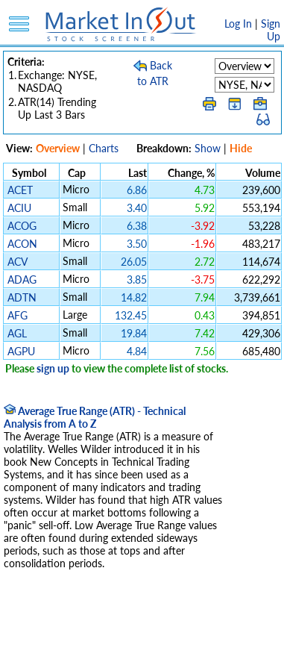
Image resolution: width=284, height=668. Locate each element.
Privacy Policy (97, 636)
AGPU (21, 351)
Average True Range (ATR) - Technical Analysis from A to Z (95, 417)
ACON (22, 243)
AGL (17, 333)
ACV (17, 261)
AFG (17, 315)
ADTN (22, 297)
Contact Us (175, 649)
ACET (20, 190)
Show (208, 148)
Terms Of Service (176, 636)
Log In (238, 23)
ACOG (22, 225)
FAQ (130, 649)
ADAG (22, 279)
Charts (104, 148)
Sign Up (270, 30)
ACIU (19, 208)
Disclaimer (32, 636)
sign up (53, 368)
